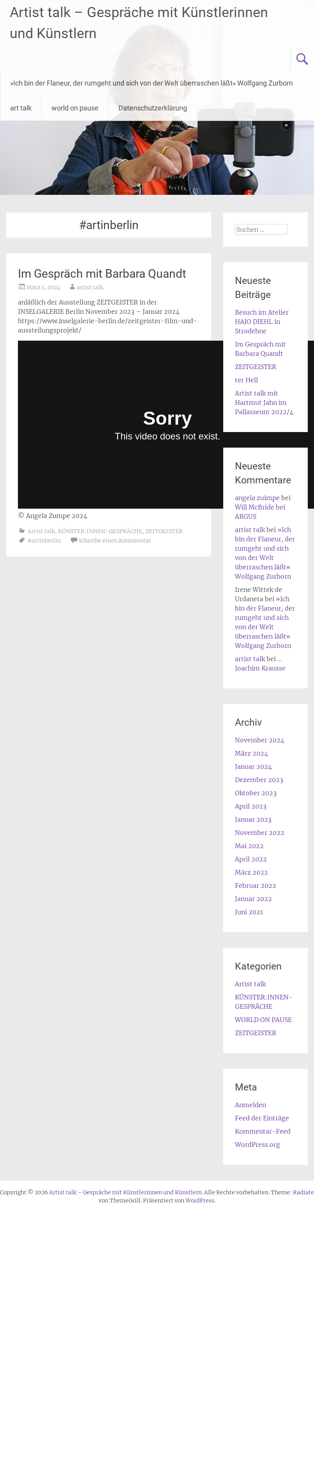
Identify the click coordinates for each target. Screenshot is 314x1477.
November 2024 (259, 740)
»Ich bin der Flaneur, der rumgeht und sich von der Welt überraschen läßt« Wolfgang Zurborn (151, 83)
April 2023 (250, 806)
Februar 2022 (255, 885)
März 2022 (251, 872)
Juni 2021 (249, 912)
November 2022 (259, 832)
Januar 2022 (253, 899)
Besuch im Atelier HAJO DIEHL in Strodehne (262, 321)
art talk (21, 108)
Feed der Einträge (262, 1118)
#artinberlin (44, 540)
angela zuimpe (257, 498)
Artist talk (41, 531)
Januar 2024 (253, 766)
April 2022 (251, 859)
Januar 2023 (253, 819)
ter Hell (246, 380)
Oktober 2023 (256, 793)
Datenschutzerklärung (152, 108)
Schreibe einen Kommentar (114, 540)
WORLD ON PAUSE (263, 1020)
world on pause (75, 108)
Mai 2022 (249, 846)
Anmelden (250, 1105)
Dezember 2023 (259, 780)
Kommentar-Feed (263, 1131)
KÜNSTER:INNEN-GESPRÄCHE (100, 531)
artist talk (90, 287)
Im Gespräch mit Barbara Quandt (102, 273)
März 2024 (251, 753)
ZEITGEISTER (164, 531)
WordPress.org (257, 1144)
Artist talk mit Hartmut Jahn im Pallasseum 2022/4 (264, 402)
